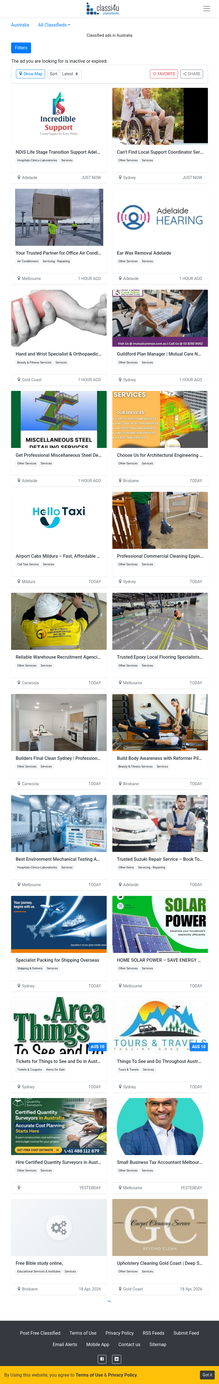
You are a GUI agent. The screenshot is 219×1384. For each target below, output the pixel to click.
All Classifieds (52, 25)
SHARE (191, 74)
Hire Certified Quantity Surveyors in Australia (61, 1162)
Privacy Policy (120, 1333)
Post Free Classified (40, 1333)
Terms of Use (83, 1333)
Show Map (30, 74)
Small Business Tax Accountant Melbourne (160, 1162)
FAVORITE (164, 74)
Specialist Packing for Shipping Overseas (57, 960)
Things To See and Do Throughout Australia (161, 1061)
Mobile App (98, 1344)
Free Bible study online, (39, 1263)
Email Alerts (65, 1344)
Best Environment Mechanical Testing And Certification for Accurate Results (93, 859)
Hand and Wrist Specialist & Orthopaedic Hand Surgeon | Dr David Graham (91, 354)
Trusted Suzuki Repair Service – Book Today (162, 859)
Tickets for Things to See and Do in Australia (61, 1061)
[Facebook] (102, 1359)
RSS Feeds (154, 1333)
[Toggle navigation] (206, 8)
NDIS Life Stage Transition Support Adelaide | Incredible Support (81, 152)
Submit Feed (186, 1333)
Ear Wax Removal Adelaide (144, 253)
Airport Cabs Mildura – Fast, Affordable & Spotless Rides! (74, 556)
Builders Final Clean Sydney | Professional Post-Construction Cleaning (87, 758)
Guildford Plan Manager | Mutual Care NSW (160, 354)
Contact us (129, 1344)
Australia (20, 25)
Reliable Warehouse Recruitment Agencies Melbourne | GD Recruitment (88, 657)
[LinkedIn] (116, 1359)
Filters (21, 47)
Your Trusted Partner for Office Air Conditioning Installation (76, 253)
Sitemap (157, 1344)
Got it (207, 1375)
